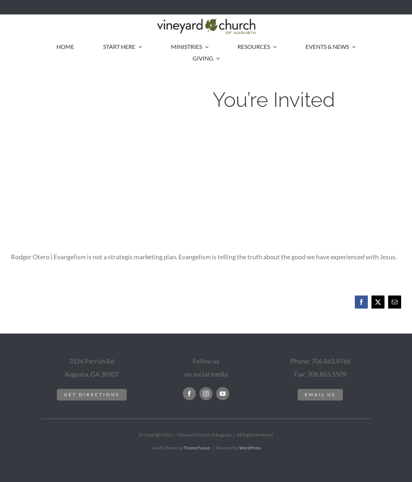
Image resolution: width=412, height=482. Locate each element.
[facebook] (189, 393)
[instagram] (206, 393)
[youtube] (222, 393)
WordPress (250, 447)
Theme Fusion (197, 447)
